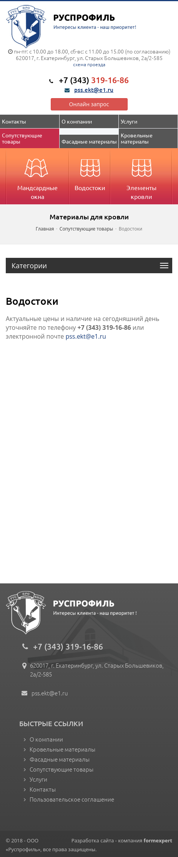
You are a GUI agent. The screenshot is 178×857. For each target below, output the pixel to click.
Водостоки (90, 172)
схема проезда (89, 64)
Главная (45, 229)
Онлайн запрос (89, 104)
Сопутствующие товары (22, 138)
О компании (77, 121)
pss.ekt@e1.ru (93, 90)
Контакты (14, 121)
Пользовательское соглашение (72, 799)
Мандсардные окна (37, 176)
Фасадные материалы (89, 141)
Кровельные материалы (137, 138)
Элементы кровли (141, 176)
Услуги (129, 121)
